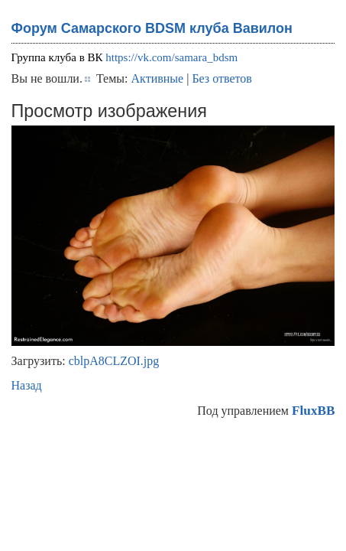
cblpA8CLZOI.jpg (114, 360)
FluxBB (313, 410)
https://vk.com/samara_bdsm (171, 57)
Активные (157, 78)
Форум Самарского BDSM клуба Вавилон (152, 28)
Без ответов (221, 78)
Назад (26, 385)
